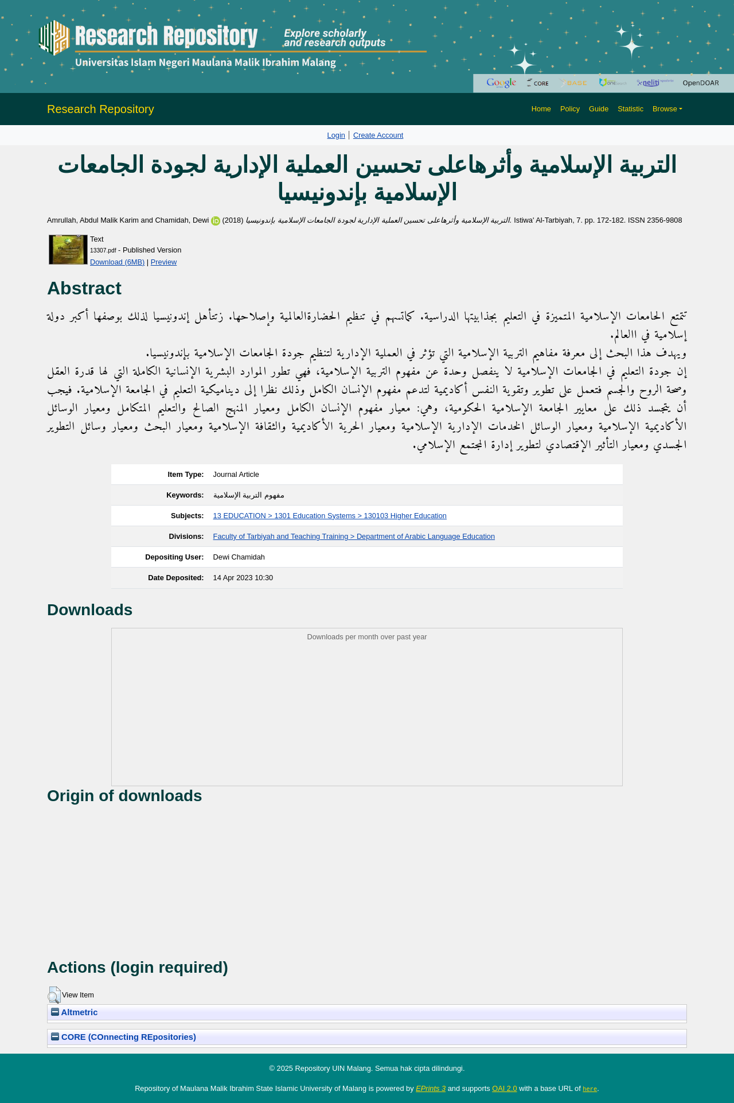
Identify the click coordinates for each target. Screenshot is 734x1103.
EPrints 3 (431, 1088)
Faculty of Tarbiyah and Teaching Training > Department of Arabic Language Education (354, 536)
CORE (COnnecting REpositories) (123, 1037)
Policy (570, 108)
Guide (598, 108)
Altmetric (74, 1012)
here (590, 1089)
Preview (164, 262)
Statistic (630, 108)
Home (541, 108)
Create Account (378, 135)
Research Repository (100, 109)
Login (336, 135)
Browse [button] (665, 108)
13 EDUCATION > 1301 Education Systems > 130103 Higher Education (330, 515)
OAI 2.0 (504, 1088)
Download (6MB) (117, 262)
